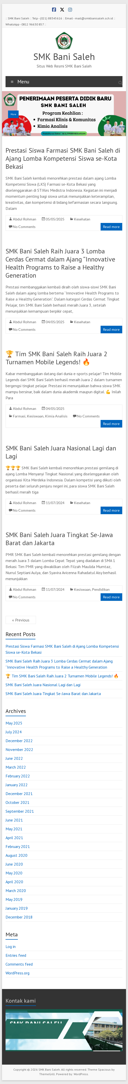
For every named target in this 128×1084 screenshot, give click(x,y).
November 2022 (19, 749)
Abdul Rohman (24, 219)
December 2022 (19, 740)
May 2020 (14, 872)
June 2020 (14, 864)
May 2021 (14, 828)
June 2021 (14, 820)
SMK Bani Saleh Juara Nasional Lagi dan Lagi (61, 452)
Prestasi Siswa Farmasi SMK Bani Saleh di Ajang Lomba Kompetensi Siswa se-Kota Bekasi (63, 158)
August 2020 (16, 855)
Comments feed (19, 964)
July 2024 (14, 731)
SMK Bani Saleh (64, 56)
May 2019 (14, 899)
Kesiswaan (35, 416)
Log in (11, 946)
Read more (111, 226)
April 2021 (14, 837)
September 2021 (20, 811)
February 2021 (18, 846)
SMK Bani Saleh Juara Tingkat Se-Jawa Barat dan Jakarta (59, 539)
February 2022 (18, 775)
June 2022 (14, 758)
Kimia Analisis (56, 416)
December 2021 (19, 793)
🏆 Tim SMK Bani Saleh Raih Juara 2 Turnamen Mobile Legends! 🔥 (56, 358)
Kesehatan (82, 219)
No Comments (24, 226)
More (13, 114)
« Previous (20, 619)
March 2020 (16, 890)
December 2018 (19, 916)
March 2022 (16, 767)
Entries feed (16, 955)
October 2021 (17, 802)
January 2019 (17, 908)
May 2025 (14, 723)
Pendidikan (101, 589)
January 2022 (17, 784)
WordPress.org (17, 972)
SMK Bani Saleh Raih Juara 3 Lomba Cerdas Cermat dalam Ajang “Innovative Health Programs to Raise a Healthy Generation (60, 263)
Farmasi (19, 416)
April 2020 (14, 881)
